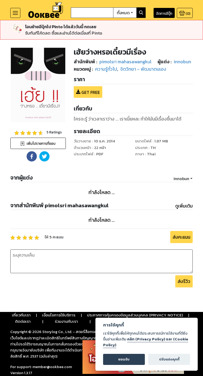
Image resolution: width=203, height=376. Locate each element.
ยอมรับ (124, 359)
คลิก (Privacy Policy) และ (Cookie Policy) (145, 342)
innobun (181, 178)
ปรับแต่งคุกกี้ (169, 359)
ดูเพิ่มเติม (184, 206)
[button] (31, 156)
